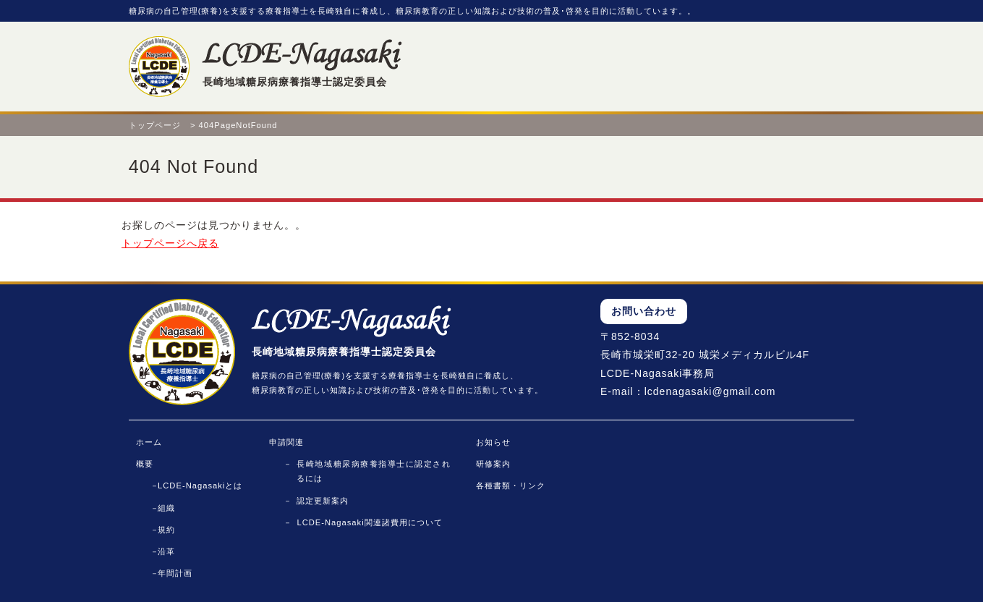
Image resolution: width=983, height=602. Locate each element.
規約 (166, 529)
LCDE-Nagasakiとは (200, 485)
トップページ (155, 125)
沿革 (166, 551)
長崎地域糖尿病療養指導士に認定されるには (373, 471)
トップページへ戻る (170, 243)
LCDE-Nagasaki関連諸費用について (369, 522)
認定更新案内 (323, 500)
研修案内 (493, 463)
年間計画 (175, 573)
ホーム (149, 442)
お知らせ (493, 442)
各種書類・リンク (510, 485)
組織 (166, 508)
